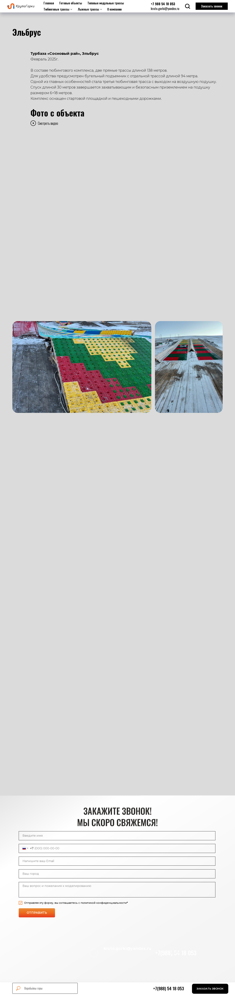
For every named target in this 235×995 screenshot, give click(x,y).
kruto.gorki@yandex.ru (165, 8)
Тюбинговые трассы (56, 9)
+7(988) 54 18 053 (168, 988)
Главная (49, 3)
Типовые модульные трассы (105, 3)
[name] (117, 835)
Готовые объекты (70, 3)
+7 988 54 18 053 (163, 3)
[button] (210, 989)
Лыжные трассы (88, 9)
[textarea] (117, 889)
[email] (117, 861)
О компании (114, 9)
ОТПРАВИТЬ (37, 912)
